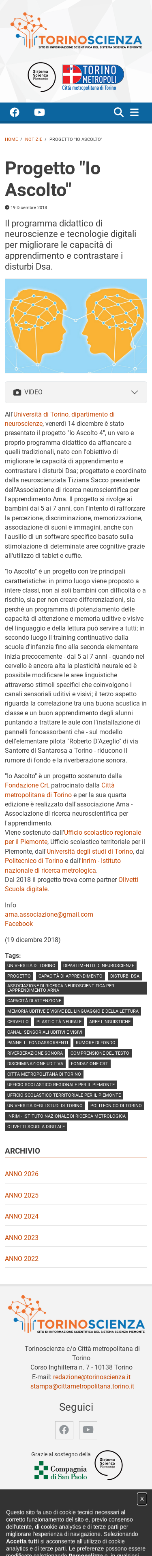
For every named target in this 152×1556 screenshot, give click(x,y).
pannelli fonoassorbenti (37, 1042)
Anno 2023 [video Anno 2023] (22, 1238)
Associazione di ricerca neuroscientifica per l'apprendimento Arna (60, 988)
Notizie (33, 139)
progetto (19, 976)
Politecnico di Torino (34, 861)
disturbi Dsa (124, 976)
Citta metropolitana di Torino (44, 1074)
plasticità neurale (58, 1021)
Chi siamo (50, 1532)
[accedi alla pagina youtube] (46, 113)
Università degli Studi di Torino (45, 1105)
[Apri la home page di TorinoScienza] (76, 30)
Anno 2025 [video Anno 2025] (22, 1195)
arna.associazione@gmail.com (49, 914)
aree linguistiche (110, 1021)
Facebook (19, 924)
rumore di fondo (96, 1042)
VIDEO (28, 392)
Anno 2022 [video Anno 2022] (22, 1259)
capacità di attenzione (34, 1000)
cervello (18, 1021)
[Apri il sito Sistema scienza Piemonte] (42, 76)
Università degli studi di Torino (90, 851)
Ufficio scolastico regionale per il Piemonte (61, 1084)
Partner (119, 1532)
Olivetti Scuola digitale (36, 1126)
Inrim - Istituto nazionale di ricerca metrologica (66, 1116)
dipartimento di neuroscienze (98, 965)
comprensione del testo (100, 1053)
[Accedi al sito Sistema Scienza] (108, 1465)
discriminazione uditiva (35, 1063)
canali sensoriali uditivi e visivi (44, 1032)
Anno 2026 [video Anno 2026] (22, 1174)
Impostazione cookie (110, 1541)
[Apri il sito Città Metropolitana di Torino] (91, 76)
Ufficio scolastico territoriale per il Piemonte (64, 1095)
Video (98, 1532)
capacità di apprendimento (71, 976)
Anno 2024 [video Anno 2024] (22, 1216)
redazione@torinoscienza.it (92, 1377)
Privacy (69, 1541)
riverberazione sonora (35, 1053)
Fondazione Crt (26, 785)
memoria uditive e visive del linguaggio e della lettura (73, 1011)
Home (11, 139)
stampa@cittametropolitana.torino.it (82, 1386)
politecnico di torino (116, 1105)
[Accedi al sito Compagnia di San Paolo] (61, 1471)
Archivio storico (35, 1541)
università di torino (31, 965)
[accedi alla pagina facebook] (21, 113)
